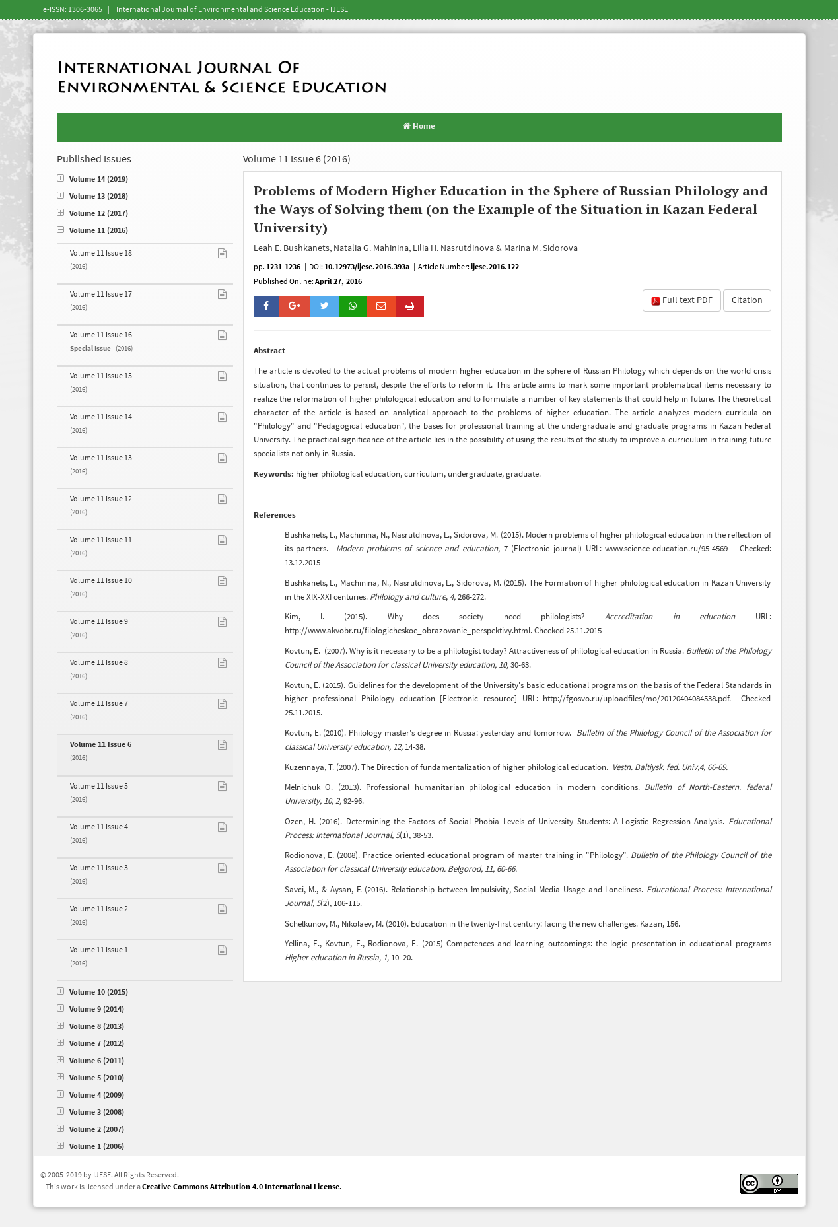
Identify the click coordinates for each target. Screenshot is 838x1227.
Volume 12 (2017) (92, 213)
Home (419, 126)
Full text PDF (682, 300)
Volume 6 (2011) (90, 1061)
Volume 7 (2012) (90, 1043)
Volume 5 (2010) (90, 1078)
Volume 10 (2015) (92, 992)
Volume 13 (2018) (92, 196)
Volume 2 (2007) (90, 1129)
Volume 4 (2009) (90, 1095)
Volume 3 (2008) (90, 1112)
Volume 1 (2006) (90, 1146)
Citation (747, 300)
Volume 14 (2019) (92, 179)
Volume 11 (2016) (92, 230)
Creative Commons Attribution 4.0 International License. (242, 1187)
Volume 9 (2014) (90, 1009)
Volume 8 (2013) (90, 1026)
